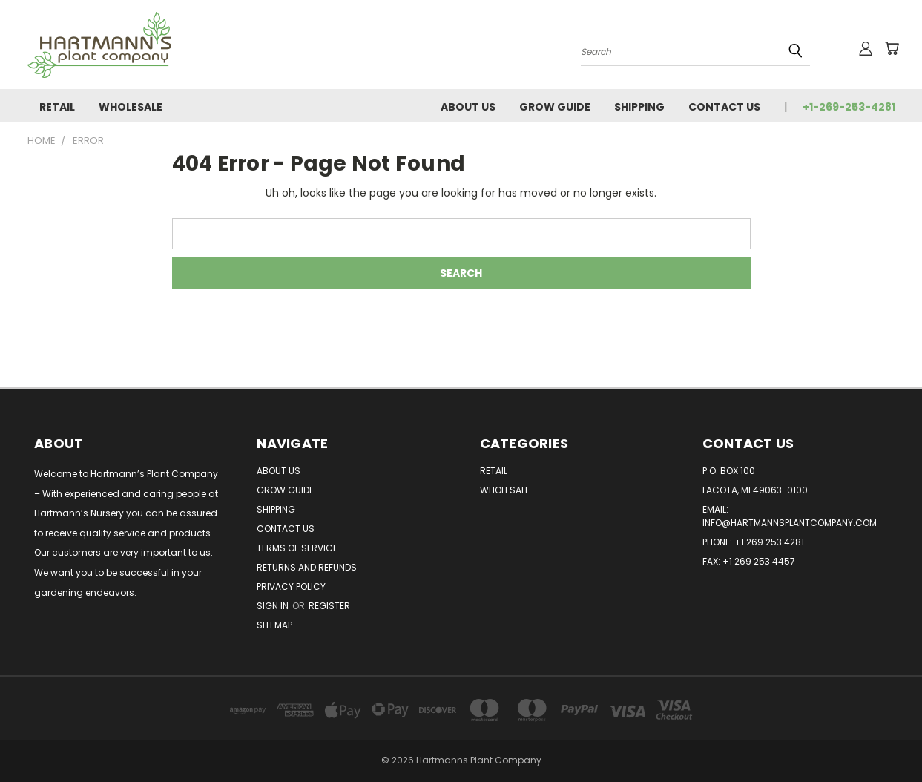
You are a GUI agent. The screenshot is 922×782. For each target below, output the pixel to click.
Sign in (274, 605)
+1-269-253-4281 (849, 106)
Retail (57, 106)
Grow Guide (554, 106)
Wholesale (130, 106)
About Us (468, 106)
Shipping (639, 106)
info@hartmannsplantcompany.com (789, 522)
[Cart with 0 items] (891, 48)
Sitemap (274, 625)
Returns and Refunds (307, 567)
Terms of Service (297, 548)
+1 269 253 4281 (769, 542)
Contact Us (724, 106)
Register (329, 605)
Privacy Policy (291, 586)
